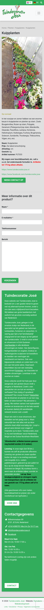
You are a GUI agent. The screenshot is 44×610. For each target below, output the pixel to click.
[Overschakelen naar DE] (36, 2)
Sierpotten (34, 395)
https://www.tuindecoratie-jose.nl (15, 169)
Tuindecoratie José (16, 601)
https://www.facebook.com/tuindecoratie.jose (21, 174)
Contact (11, 585)
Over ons (12, 503)
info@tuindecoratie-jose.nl (19, 530)
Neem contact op (13, 180)
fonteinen (19, 371)
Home (4, 28)
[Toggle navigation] (39, 13)
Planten (11, 28)
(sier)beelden (10, 345)
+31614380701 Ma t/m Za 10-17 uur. (23, 526)
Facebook (12, 534)
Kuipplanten (20, 28)
